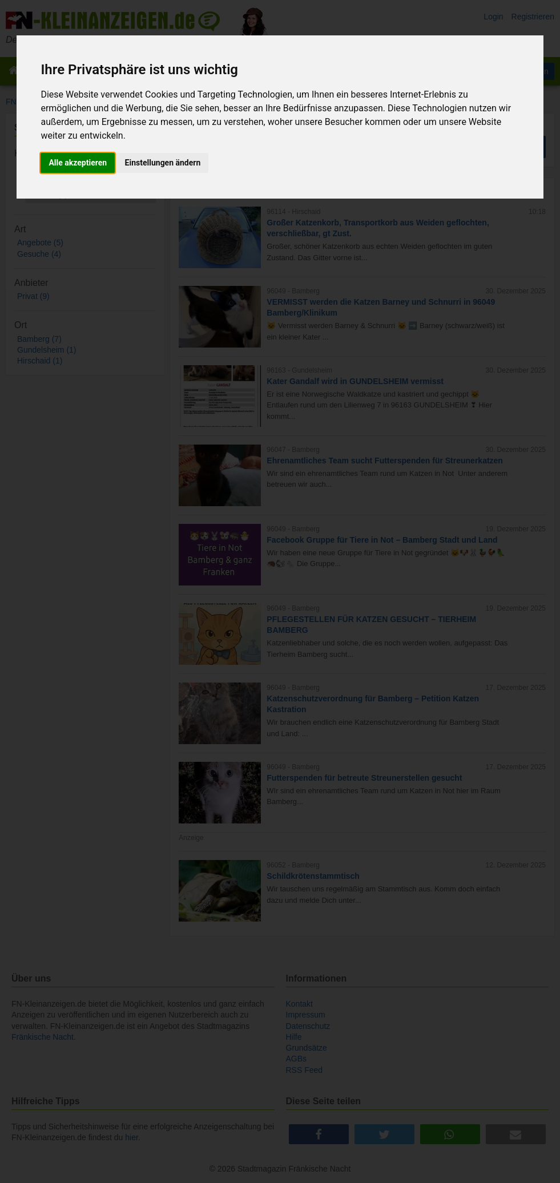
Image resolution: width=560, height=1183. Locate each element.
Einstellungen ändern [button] (163, 162)
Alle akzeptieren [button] (78, 162)
